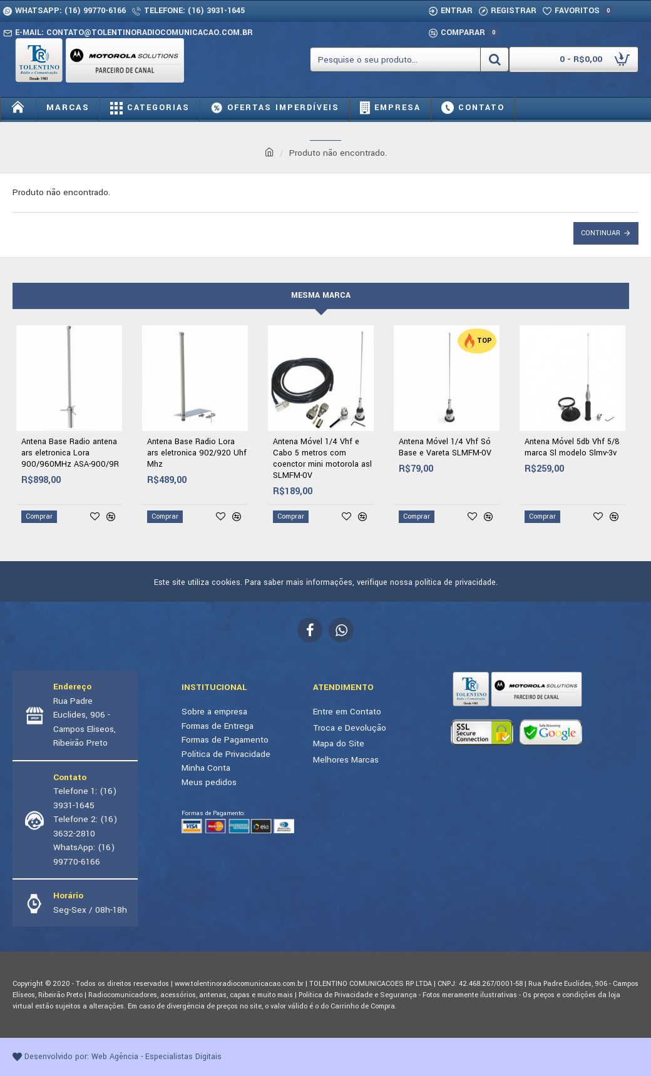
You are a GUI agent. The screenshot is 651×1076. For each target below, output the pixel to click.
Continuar (600, 233)
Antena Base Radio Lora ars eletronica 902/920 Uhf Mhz (197, 453)
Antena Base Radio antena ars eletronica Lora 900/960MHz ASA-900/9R (70, 453)
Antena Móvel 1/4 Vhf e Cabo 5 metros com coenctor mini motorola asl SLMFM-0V (322, 459)
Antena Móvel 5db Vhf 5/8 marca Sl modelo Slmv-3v (572, 447)
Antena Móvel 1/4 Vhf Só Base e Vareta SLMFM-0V (445, 447)
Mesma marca (321, 295)
